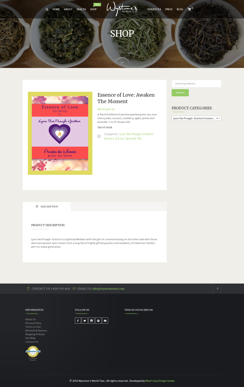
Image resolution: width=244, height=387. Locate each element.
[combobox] (196, 118)
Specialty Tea (133, 138)
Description (49, 206)
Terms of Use (33, 326)
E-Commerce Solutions (32, 359)
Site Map (30, 338)
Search (180, 92)
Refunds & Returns (36, 330)
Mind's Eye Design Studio (160, 380)
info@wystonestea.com (108, 288)
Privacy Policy (33, 323)
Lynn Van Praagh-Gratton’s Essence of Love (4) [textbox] (197, 118)
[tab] (47, 206)
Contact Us (31, 341)
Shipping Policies (35, 334)
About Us (30, 319)
